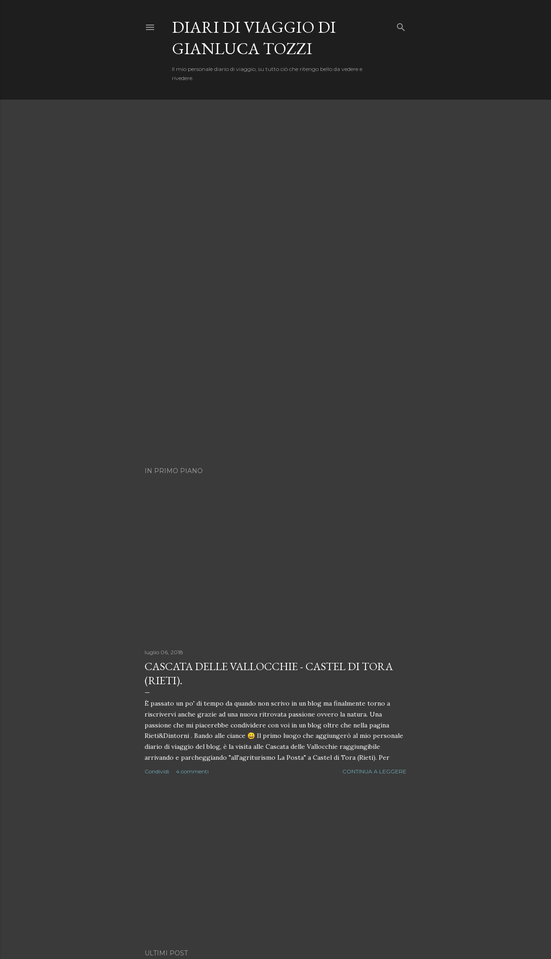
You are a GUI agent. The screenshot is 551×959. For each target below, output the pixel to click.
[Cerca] (401, 25)
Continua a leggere (374, 771)
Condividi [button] (157, 771)
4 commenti (192, 771)
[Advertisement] (275, 862)
